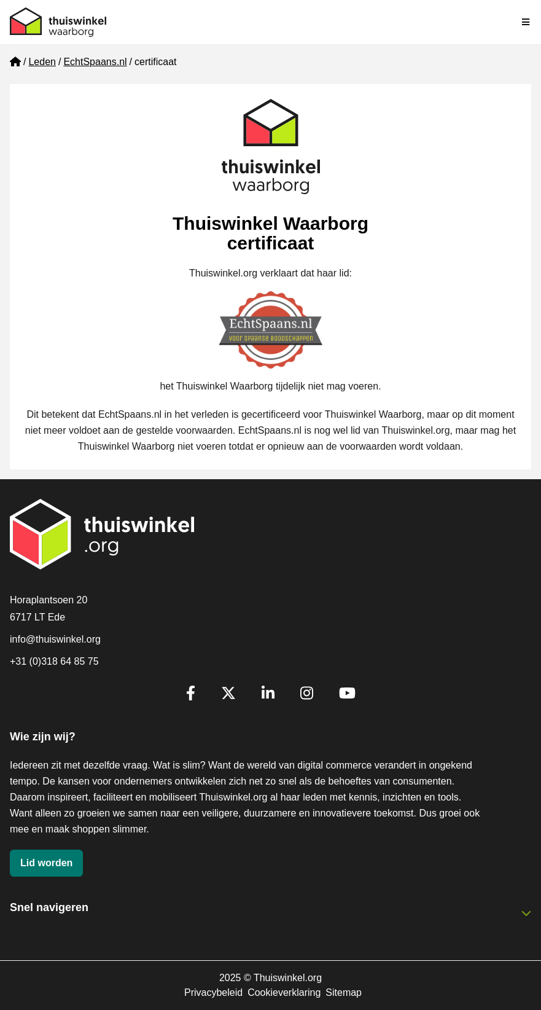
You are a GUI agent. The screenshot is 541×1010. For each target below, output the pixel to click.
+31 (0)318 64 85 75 (54, 661)
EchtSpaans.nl (94, 62)
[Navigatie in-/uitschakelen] (526, 22)
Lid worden (46, 863)
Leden (42, 62)
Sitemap (343, 992)
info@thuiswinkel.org (55, 639)
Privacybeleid (213, 992)
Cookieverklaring (284, 992)
